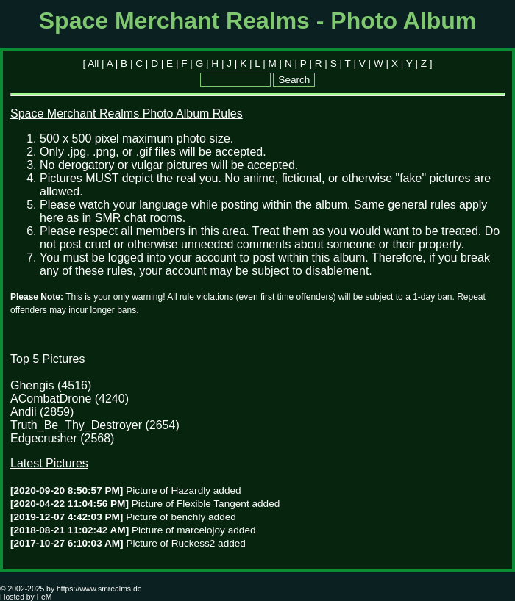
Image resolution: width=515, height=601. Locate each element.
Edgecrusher (43, 438)
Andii (23, 412)
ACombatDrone (50, 398)
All (93, 63)
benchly (188, 516)
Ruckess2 (193, 543)
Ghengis (32, 385)
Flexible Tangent (213, 503)
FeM (44, 597)
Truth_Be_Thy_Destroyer (76, 425)
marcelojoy (201, 530)
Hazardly (190, 490)
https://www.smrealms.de (99, 589)
